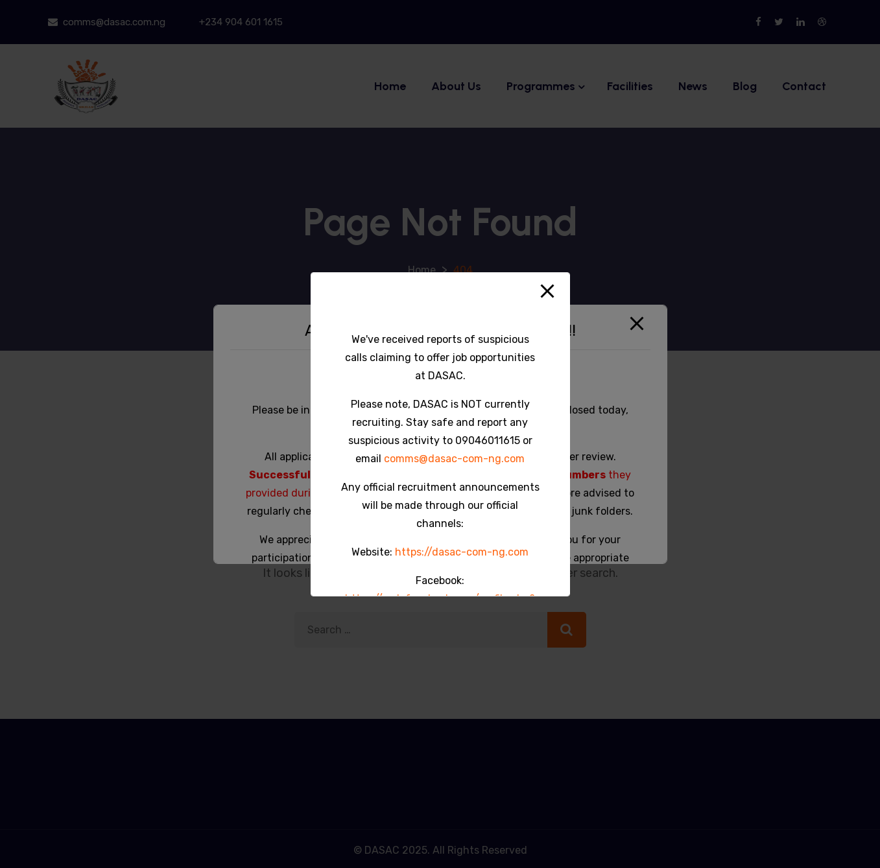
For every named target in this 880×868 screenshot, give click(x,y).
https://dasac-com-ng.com (462, 552)
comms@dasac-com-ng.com (454, 458)
